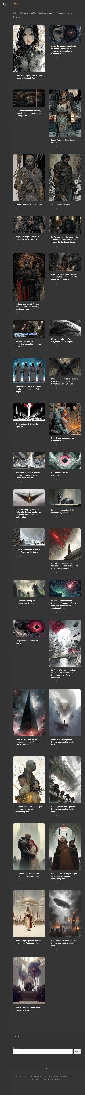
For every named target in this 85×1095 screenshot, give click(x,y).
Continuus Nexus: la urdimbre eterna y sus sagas (27, 1009)
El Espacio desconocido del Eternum (26, 642)
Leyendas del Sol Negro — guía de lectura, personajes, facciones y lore (64, 876)
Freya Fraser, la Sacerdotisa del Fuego (64, 141)
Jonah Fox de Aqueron (60, 205)
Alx (60, 1079)
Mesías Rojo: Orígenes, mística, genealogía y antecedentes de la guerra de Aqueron (64, 276)
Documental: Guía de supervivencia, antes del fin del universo (28, 344)
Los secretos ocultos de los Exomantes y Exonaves (63, 511)
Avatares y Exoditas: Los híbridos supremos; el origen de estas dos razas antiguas (64, 565)
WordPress (47, 1079)
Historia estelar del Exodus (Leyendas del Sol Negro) (62, 340)
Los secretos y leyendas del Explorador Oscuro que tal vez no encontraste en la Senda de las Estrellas (28, 513)
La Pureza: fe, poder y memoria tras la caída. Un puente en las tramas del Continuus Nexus (64, 239)
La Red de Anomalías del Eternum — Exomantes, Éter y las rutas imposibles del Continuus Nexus (63, 604)
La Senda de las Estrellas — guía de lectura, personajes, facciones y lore (28, 809)
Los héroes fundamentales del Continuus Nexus (64, 439)
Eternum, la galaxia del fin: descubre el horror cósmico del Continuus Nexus (28, 742)
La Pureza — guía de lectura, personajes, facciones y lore (27, 875)
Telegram (24, 13)
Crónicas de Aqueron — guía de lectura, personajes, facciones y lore (64, 943)
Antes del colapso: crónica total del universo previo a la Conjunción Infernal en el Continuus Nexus (64, 50)
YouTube (33, 13)
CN (14, 13)
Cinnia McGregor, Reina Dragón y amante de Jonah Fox (28, 77)
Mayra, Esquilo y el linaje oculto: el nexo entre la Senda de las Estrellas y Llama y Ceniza (64, 381)
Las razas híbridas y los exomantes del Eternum (25, 602)
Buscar (15, 1048)
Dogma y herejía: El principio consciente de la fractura (27, 238)
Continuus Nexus (45, 13)
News (70, 13)
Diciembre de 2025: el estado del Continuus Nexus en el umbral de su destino (27, 475)
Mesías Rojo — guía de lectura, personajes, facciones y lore (28, 942)
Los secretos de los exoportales (59, 474)
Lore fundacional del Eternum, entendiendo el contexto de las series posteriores (28, 113)
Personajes (61, 13)
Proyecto (16, 17)
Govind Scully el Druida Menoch (28, 205)
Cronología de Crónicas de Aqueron (26, 425)
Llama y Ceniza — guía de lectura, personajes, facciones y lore (64, 742)
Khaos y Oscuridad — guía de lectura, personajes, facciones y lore (64, 809)
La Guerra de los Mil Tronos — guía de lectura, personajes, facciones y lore (28, 306)
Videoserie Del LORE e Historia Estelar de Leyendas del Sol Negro (28, 389)
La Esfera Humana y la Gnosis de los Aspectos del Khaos (27, 550)
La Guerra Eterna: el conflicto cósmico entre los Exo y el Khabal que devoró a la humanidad (63, 674)
